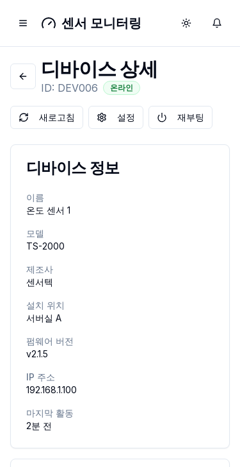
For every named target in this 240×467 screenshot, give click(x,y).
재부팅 (180, 117)
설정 (116, 117)
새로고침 (47, 117)
